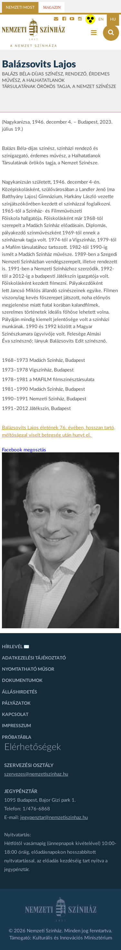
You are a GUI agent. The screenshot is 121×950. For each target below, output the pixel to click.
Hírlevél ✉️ (15, 647)
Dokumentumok (22, 680)
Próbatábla (16, 737)
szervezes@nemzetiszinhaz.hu (36, 774)
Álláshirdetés (19, 692)
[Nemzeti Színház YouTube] (72, 19)
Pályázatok (16, 703)
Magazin (52, 7)
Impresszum (16, 726)
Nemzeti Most (20, 7)
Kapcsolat (15, 714)
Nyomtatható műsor (28, 669)
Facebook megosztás (24, 450)
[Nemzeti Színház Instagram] (80, 19)
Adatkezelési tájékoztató (34, 658)
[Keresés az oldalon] (111, 33)
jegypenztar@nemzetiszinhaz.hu (54, 817)
